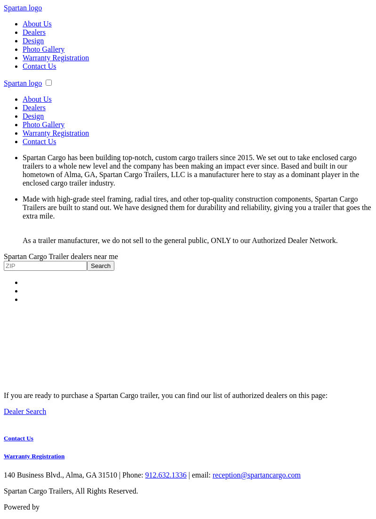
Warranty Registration (56, 58)
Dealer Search (25, 411)
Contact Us (39, 66)
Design (33, 41)
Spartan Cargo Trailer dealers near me (61, 256)
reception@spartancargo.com (257, 475)
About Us (37, 24)
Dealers (34, 32)
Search (101, 265)
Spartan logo (23, 8)
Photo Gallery (43, 49)
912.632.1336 (166, 475)
